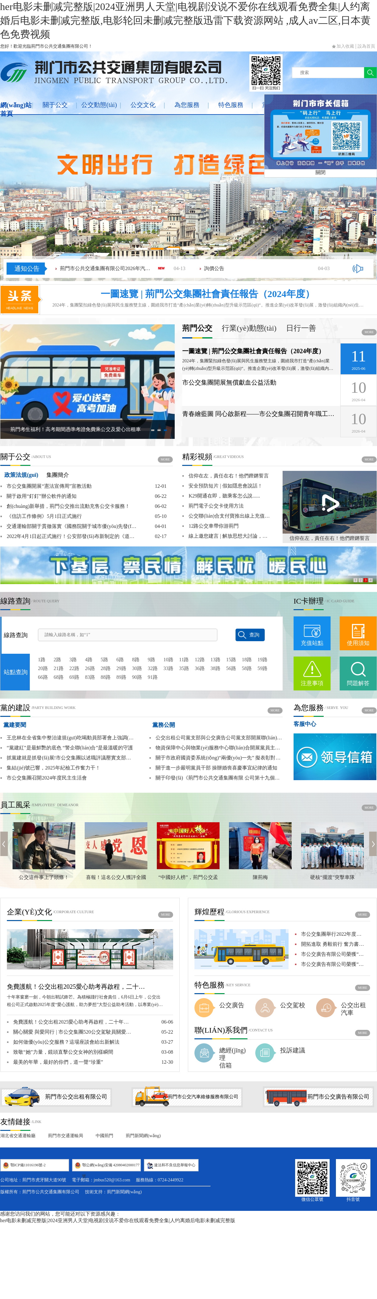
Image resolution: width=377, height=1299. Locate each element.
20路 (43, 668)
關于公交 (55, 104)
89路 (121, 677)
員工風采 (15, 805)
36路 (200, 668)
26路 (90, 668)
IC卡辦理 (309, 601)
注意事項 (312, 683)
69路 (74, 677)
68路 (59, 677)
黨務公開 (163, 725)
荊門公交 (197, 328)
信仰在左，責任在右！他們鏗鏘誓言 (329, 538)
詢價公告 (214, 268)
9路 (151, 659)
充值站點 (312, 643)
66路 (43, 677)
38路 (215, 668)
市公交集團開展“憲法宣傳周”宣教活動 (46, 486)
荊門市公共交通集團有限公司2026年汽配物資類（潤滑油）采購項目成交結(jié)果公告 (107, 268)
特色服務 (230, 104)
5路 (104, 659)
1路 (41, 659)
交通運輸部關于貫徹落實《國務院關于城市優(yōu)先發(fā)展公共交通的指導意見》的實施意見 (69, 526)
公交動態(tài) (99, 104)
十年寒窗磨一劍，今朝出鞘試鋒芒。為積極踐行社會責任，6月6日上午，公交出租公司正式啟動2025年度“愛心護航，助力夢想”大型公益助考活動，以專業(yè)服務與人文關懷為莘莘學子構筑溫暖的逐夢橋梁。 (85, 1002)
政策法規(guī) (21, 475)
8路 (136, 659)
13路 (215, 659)
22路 (74, 668)
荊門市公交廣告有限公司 (338, 1097)
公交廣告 (231, 1005)
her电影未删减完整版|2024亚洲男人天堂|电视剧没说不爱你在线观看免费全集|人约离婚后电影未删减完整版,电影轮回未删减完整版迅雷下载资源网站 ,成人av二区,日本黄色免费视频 (185, 20)
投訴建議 (292, 1050)
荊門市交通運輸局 (65, 1135)
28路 (106, 668)
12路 (200, 659)
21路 (59, 668)
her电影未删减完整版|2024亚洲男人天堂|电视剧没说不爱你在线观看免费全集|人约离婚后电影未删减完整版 (117, 1220)
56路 (231, 668)
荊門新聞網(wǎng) (143, 1135)
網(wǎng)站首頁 (16, 109)
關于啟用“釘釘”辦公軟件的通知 (38, 496)
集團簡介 (57, 475)
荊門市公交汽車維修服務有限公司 (203, 1096)
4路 (89, 659)
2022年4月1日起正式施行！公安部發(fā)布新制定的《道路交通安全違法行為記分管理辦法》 (69, 536)
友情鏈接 (15, 1122)
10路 (168, 659)
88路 (106, 677)
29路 (121, 668)
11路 (184, 659)
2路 (57, 659)
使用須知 (358, 643)
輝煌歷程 (209, 912)
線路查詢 (15, 601)
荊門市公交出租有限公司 (76, 1097)
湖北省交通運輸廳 (17, 1135)
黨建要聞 (14, 725)
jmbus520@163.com (112, 1180)
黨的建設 (15, 708)
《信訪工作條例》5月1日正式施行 (41, 516)
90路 (137, 677)
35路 (184, 668)
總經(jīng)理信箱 (232, 1058)
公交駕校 (292, 1005)
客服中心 (305, 724)
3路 (73, 659)
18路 (247, 659)
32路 (153, 668)
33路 (168, 668)
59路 (263, 668)
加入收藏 (345, 46)
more (369, 332)
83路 (90, 677)
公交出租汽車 (353, 1009)
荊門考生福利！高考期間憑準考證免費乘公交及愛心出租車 (75, 429)
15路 (231, 659)
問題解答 (358, 683)
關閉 (321, 172)
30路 (137, 668)
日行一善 (301, 328)
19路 (263, 659)
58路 (247, 668)
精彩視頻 (197, 457)
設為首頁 (366, 46)
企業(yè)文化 (29, 912)
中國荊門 (104, 1135)
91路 (153, 677)
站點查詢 (16, 672)
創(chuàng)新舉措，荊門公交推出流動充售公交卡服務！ (65, 506)
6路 (120, 659)
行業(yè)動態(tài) (249, 328)
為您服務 (186, 104)
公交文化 (143, 104)
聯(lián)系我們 (220, 1030)
